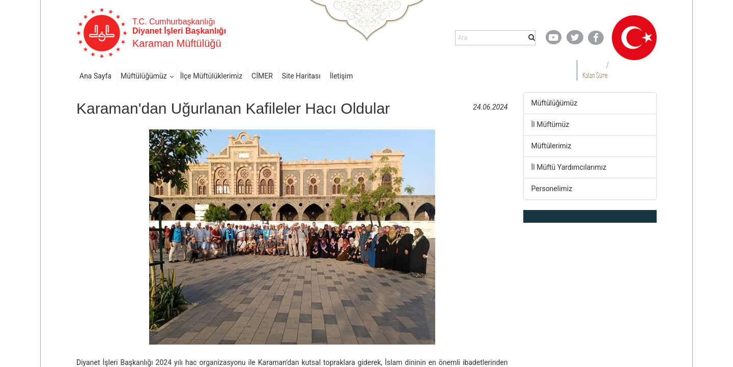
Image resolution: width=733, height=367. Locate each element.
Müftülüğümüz (144, 76)
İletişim (341, 76)
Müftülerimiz (551, 146)
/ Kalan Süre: (595, 70)
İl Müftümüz (550, 124)
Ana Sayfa (95, 76)
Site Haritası (301, 76)
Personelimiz (552, 189)
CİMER (262, 76)
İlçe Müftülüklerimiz (211, 76)
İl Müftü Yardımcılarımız (569, 167)
